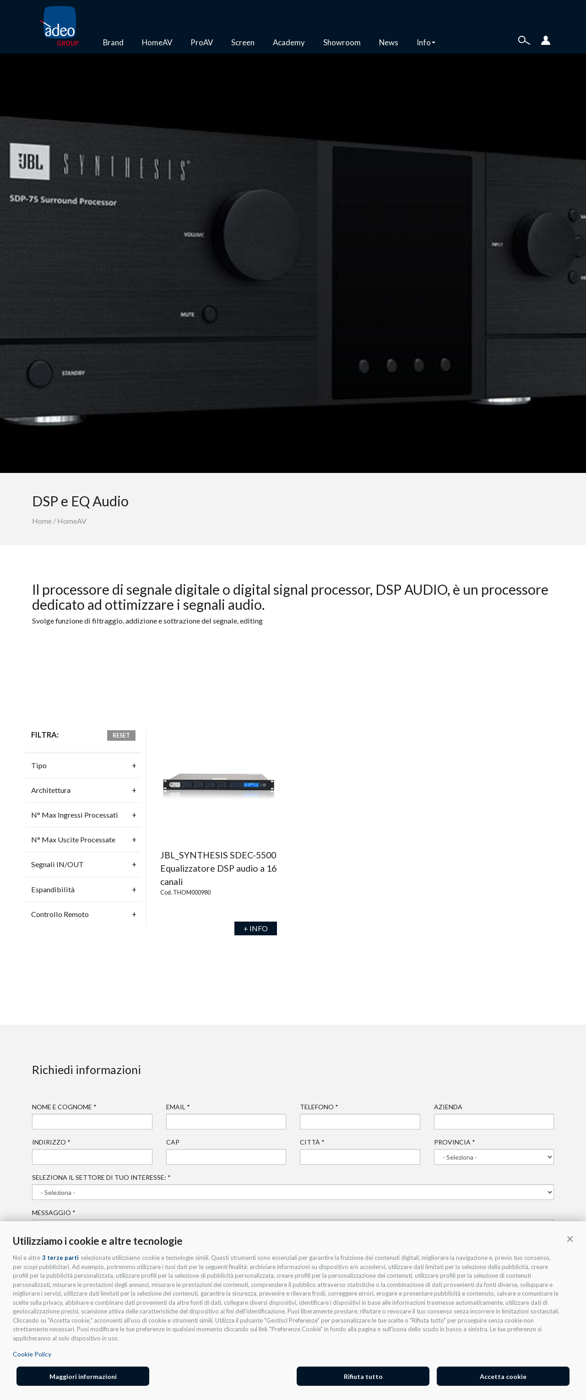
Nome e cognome (64, 1107)
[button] (570, 1238)
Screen (243, 42)
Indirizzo (51, 1142)
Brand (113, 42)
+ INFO (256, 928)
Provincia (454, 1142)
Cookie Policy (32, 1354)
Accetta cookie (503, 1376)
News (388, 42)
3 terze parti (60, 1257)
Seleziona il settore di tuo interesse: (101, 1177)
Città (312, 1142)
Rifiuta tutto (363, 1376)
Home (42, 520)
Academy (289, 42)
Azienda (448, 1107)
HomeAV (157, 42)
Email (178, 1107)
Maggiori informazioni (83, 1376)
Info (426, 42)
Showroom (342, 42)
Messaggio (54, 1212)
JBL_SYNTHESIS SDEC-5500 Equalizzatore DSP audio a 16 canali (218, 868)
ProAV (201, 42)
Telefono (319, 1107)
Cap (172, 1142)
